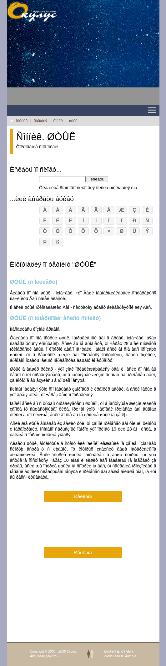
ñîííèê (58, 121)
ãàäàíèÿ (40, 121)
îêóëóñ (22, 121)
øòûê (73, 121)
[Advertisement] (57, 66)
